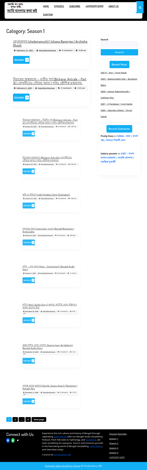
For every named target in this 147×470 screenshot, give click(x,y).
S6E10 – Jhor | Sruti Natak (114, 72)
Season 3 (113, 448)
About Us (114, 6)
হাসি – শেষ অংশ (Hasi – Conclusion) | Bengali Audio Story (49, 270)
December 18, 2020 (39, 353)
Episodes (59, 6)
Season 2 (113, 443)
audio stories (60, 436)
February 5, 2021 (28, 88)
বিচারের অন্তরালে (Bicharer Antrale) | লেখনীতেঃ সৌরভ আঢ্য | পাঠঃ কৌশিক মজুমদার (48, 162)
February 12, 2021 (28, 51)
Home (46, 6)
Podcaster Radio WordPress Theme (62, 466)
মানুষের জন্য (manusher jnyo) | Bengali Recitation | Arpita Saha (49, 233)
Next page (39, 419)
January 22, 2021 (38, 165)
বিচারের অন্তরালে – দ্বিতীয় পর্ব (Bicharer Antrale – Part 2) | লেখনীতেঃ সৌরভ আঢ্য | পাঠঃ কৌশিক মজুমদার (50, 124)
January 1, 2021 (38, 273)
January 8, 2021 (38, 236)
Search (104, 39)
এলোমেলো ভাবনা (94, 6)
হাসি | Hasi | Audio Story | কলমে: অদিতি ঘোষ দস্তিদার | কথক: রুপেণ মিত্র (50, 309)
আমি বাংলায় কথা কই (22, 10)
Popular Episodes (118, 433)
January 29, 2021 (38, 127)
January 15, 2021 (38, 199)
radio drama (96, 446)
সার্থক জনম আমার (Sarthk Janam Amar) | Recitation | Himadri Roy (50, 390)
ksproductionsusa (48, 51)
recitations (91, 439)
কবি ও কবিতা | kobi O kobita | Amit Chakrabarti (48, 197)
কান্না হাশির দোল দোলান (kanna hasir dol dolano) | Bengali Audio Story (48, 350)
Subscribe (74, 6)
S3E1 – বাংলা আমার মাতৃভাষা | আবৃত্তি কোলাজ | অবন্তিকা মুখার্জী (117, 157)
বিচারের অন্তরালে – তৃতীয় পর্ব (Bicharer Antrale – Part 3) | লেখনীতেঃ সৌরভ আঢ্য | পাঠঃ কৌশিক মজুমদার (49, 82)
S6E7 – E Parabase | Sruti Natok (117, 104)
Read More (26, 59)
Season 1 (113, 438)
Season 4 (113, 452)
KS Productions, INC (62, 454)
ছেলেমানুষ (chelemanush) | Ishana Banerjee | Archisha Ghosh (50, 44)
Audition (48, 14)
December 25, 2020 (39, 312)
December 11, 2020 (39, 393)
